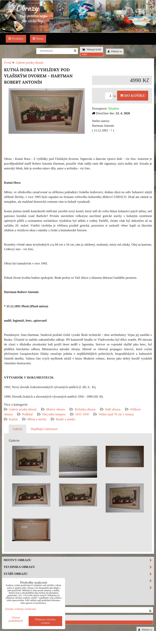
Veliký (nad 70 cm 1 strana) (115, 414)
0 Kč (84, 54)
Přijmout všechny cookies (45, 621)
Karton (13, 419)
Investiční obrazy (20, 601)
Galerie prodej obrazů (23, 409)
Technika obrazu (85, 409)
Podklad (27, 414)
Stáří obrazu (113, 409)
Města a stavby (36, 419)
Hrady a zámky (65, 419)
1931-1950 (82, 414)
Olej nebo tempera (54, 414)
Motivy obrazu (55, 409)
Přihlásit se (115, 51)
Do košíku (132, 96)
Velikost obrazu (79, 580)
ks (111, 96)
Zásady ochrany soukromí (20, 608)
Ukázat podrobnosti (16, 619)
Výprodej (12, 594)
